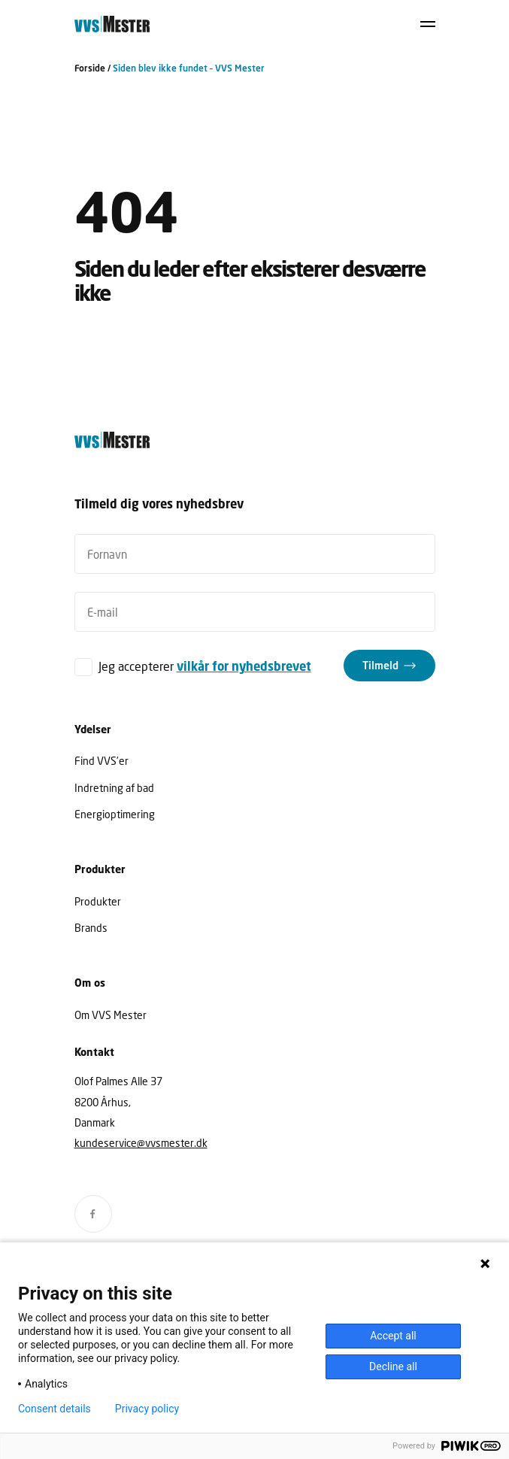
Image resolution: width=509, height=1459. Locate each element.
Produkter (97, 901)
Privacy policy (147, 1409)
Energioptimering (114, 814)
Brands (91, 927)
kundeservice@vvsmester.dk (141, 1142)
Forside (89, 68)
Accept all (393, 1336)
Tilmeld (380, 665)
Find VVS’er (101, 760)
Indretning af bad (114, 787)
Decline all (393, 1366)
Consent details (54, 1409)
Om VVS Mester (110, 1015)
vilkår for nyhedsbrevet (244, 666)
